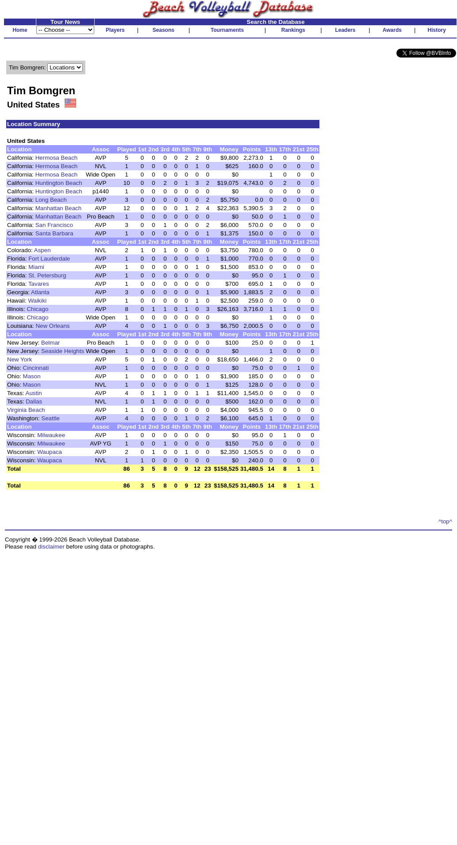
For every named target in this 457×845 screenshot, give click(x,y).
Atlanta (40, 292)
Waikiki (37, 300)
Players (115, 30)
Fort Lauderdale (49, 258)
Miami (36, 267)
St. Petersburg (47, 275)
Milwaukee (51, 435)
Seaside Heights (62, 351)
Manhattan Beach (58, 208)
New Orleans (52, 326)
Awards (392, 30)
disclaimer (51, 546)
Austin (34, 393)
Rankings (293, 30)
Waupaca (49, 452)
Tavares (38, 283)
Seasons (163, 30)
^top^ (445, 521)
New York (19, 359)
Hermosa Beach (56, 157)
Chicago (37, 309)
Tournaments (227, 30)
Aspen (42, 250)
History (437, 30)
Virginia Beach (26, 410)
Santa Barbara (54, 233)
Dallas (34, 401)
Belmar (50, 342)
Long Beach (51, 199)
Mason (32, 376)
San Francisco (54, 225)
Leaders (345, 30)
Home (19, 30)
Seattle (50, 418)
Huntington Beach (58, 183)
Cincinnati (36, 368)
